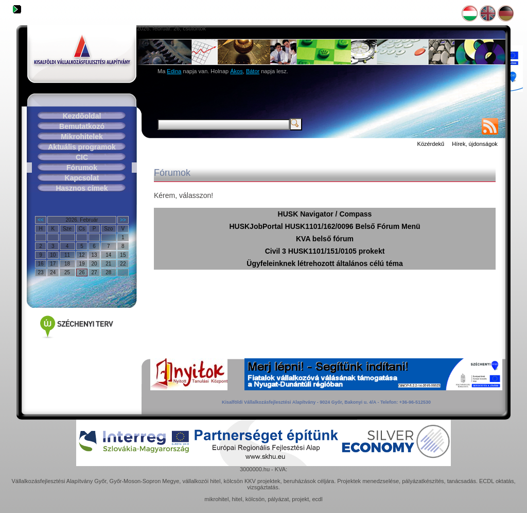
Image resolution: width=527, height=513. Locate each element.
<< (41, 220)
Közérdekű (431, 144)
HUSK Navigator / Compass (325, 214)
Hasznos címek (82, 188)
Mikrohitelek (82, 137)
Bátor (252, 71)
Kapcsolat (82, 178)
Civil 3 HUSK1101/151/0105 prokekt (325, 251)
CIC (82, 157)
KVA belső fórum (325, 239)
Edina (174, 71)
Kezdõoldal (82, 116)
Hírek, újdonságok (475, 144)
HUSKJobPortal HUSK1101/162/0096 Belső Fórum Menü (324, 226)
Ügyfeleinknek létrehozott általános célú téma (324, 263)
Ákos (236, 71)
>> (123, 220)
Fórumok (81, 167)
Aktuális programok (81, 147)
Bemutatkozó (81, 126)
